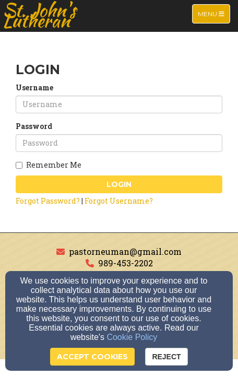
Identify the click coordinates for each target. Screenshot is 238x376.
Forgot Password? (48, 201)
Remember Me (48, 165)
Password (34, 126)
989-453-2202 (125, 262)
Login (119, 184)
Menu (213, 13)
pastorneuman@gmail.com (125, 251)
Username (34, 87)
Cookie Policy (131, 337)
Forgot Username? (119, 201)
